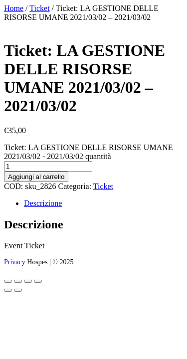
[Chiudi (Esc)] (38, 281)
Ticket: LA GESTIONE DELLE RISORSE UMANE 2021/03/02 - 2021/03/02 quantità (88, 152)
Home (13, 8)
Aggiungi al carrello (36, 176)
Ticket (39, 8)
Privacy (14, 262)
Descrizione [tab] (43, 203)
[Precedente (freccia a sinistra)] (8, 290)
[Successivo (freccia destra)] (18, 290)
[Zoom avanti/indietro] (8, 281)
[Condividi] (28, 281)
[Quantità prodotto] (48, 166)
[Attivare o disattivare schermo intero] (18, 281)
